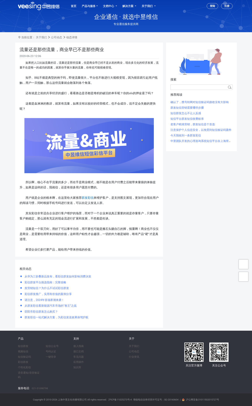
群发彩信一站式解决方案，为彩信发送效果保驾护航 (56, 317)
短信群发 (23, 346)
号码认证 (51, 351)
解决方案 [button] (128, 6)
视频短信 (23, 351)
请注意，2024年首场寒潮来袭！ (44, 300)
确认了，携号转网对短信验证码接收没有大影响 (199, 102)
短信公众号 (52, 346)
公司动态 (56, 37)
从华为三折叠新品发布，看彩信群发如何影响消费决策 (57, 276)
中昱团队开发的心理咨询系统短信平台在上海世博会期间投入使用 (210, 141)
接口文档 (78, 351)
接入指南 (78, 346)
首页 (73, 6)
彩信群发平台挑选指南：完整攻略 (45, 282)
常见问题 (78, 356)
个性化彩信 (24, 367)
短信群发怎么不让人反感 (185, 113)
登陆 (212, 5)
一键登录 (51, 356)
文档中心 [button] (109, 6)
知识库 (77, 367)
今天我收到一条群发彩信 (185, 135)
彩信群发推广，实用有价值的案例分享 (48, 294)
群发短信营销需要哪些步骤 (187, 107)
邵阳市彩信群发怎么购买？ (41, 311)
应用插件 (78, 361)
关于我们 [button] (147, 6)
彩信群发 (23, 361)
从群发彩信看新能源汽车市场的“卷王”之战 (50, 305)
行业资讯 (134, 356)
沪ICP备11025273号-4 (120, 399)
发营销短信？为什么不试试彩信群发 (46, 288)
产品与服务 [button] (89, 6)
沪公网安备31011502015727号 (202, 399)
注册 (226, 5)
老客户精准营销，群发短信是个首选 (192, 124)
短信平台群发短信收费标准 (187, 118)
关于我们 (41, 37)
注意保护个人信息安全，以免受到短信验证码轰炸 (200, 130)
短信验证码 (24, 356)
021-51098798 (40, 388)
